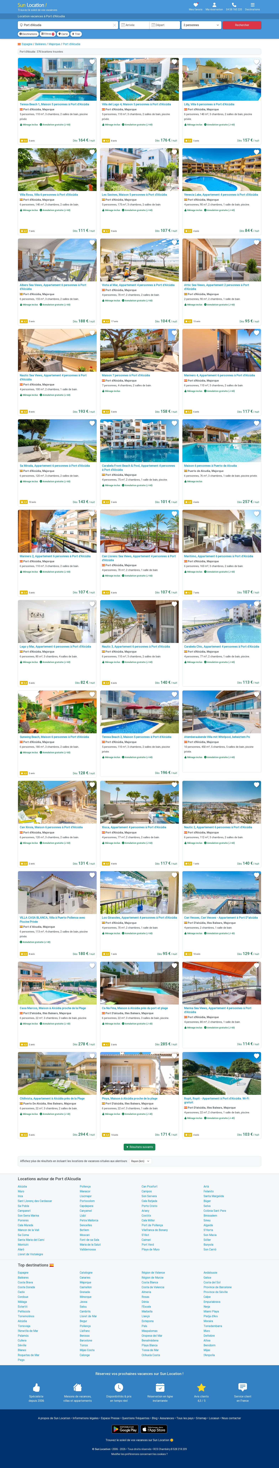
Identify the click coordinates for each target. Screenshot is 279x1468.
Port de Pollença (152, 1225)
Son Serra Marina (28, 1215)
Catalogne (86, 1272)
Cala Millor (148, 1220)
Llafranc (85, 1331)
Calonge (85, 1355)
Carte (63, 34)
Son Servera (149, 1196)
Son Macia (210, 1235)
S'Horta (208, 1230)
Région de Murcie (153, 1277)
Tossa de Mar (150, 1350)
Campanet (24, 1210)
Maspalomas (149, 1331)
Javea (83, 1302)
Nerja (207, 1306)
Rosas (145, 1297)
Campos (147, 1191)
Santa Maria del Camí (31, 1240)
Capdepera (86, 1206)
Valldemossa (88, 1249)
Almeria (146, 1292)
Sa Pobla (23, 1206)
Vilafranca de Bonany (155, 1230)
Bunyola (208, 1244)
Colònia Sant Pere (215, 1210)
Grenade (85, 1292)
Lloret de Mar (88, 1316)
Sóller (207, 1240)
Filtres (47, 34)
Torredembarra (213, 1326)
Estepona (148, 1321)
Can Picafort (149, 1186)
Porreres (23, 1220)
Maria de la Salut (90, 1244)
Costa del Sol (212, 1282)
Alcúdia (22, 1186)
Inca (20, 1196)
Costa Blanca (150, 1282)
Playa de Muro (151, 1249)
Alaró (21, 1249)
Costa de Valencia (153, 1287)
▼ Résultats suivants (139, 1147)
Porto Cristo (149, 1206)
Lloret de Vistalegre (30, 1254)
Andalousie (210, 1272)
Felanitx (209, 1191)
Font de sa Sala (89, 1240)
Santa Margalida (214, 1196)
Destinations (28, 34)
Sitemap (201, 1418)
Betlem (84, 1230)
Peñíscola (24, 1311)
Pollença (85, 1186)
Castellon (86, 1287)
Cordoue (23, 1297)
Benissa (85, 1335)
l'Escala (146, 1306)
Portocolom (87, 1201)
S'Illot (145, 1235)
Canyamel (86, 1210)
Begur (83, 1321)
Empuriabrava (212, 1302)
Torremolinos (26, 1316)
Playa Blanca (149, 1345)
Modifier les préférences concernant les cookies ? (139, 1454)
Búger (207, 1201)
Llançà (146, 1316)
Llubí (83, 1215)
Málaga (22, 1302)
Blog (154, 1418)
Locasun (214, 1418)
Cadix (21, 1292)
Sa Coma (23, 1235)
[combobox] (68, 25)
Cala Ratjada (149, 1201)
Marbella (147, 1311)
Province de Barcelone (218, 1287)
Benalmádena (150, 1340)
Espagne (23, 1272)
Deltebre (209, 1335)
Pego (21, 1360)
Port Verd (148, 1244)
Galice (207, 1277)
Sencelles (86, 1225)
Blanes (22, 1350)
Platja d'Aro (211, 1316)
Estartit (23, 1306)
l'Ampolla (209, 1355)
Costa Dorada (26, 1287)
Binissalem (210, 1215)
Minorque (85, 1297)
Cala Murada (25, 1225)
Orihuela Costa (151, 1355)
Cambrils (85, 1311)
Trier (76, 34)
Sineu (207, 1220)
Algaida (208, 1225)
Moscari (85, 1235)
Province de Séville (216, 1292)
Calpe (207, 1297)
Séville (22, 1345)
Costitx (146, 1215)
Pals (144, 1326)
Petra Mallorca (89, 1220)
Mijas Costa (87, 1350)
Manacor (85, 1191)
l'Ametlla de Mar (28, 1331)
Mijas (207, 1350)
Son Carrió (210, 1249)
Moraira (208, 1321)
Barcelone (86, 1340)
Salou (83, 1306)
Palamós (23, 1335)
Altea (207, 1340)
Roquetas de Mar (28, 1355)
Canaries (85, 1277)
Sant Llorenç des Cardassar (35, 1201)
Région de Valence (153, 1272)
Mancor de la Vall (28, 1230)
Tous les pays (185, 1418)
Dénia (145, 1302)
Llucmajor (86, 1196)
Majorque (85, 1282)
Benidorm (209, 1345)
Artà (206, 1186)
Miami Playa (211, 1311)
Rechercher (242, 25)
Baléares (23, 1277)
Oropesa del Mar (152, 1335)
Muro (21, 1191)
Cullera (22, 1340)
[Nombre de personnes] (201, 25)
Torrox (84, 1345)
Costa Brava (25, 1282)
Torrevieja (24, 1326)
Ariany (145, 1210)
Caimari (146, 1240)
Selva (207, 1206)
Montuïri (23, 1244)
